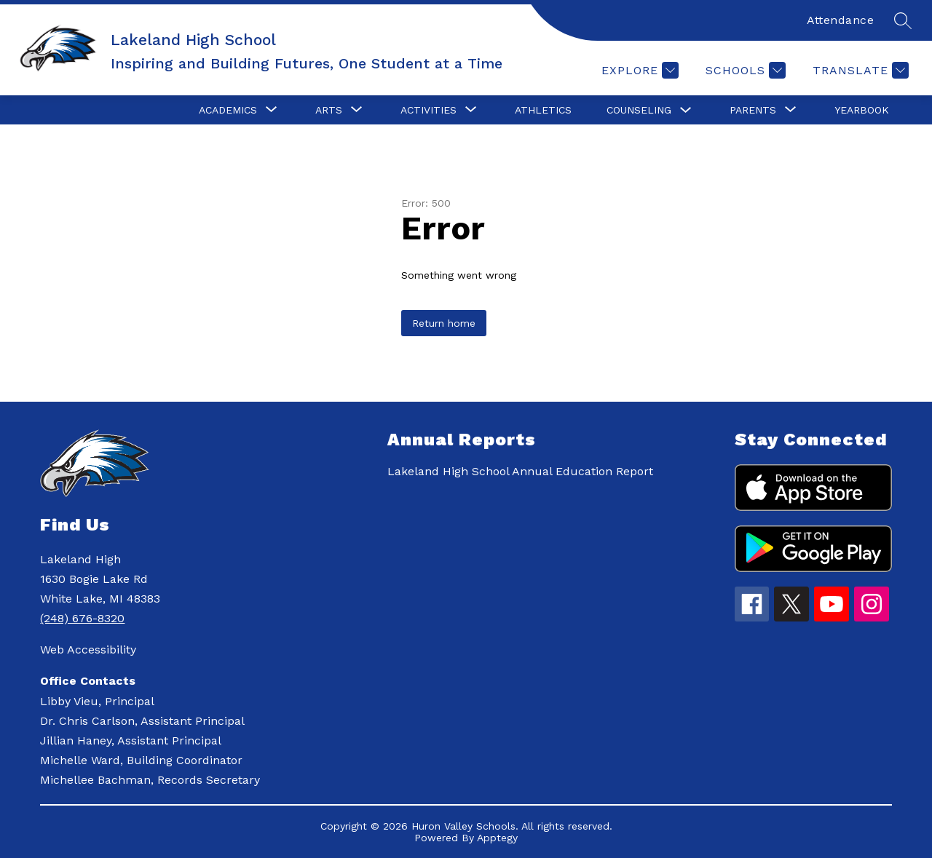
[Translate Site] (859, 70)
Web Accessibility (88, 649)
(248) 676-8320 (82, 618)
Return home (443, 323)
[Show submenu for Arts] (328, 110)
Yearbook (861, 110)
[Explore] (638, 70)
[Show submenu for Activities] (428, 110)
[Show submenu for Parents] (753, 110)
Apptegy (497, 837)
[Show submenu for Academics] (228, 110)
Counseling (639, 110)
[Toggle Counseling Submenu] (686, 110)
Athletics (543, 110)
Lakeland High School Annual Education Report (520, 471)
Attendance (840, 20)
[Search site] (903, 20)
